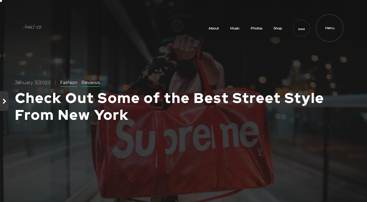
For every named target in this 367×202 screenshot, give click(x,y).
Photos (256, 28)
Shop (277, 28)
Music (234, 28)
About (214, 28)
